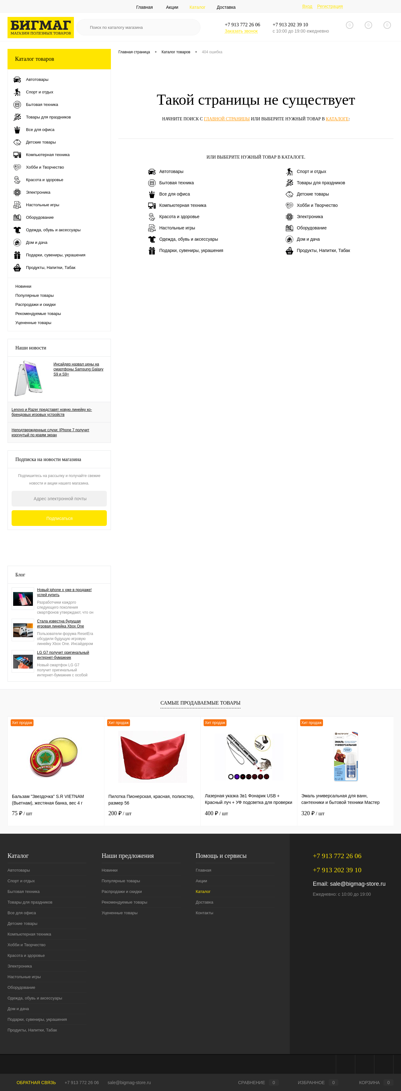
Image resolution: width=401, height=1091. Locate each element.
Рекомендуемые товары (38, 313)
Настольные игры (171, 228)
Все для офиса (169, 194)
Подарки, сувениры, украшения (185, 250)
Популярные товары (34, 295)
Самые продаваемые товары (200, 702)
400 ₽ (216, 813)
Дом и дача (303, 239)
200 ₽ (120, 813)
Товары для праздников (315, 183)
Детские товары (307, 194)
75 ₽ (22, 813)
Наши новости (30, 347)
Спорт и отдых (306, 172)
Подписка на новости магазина (48, 459)
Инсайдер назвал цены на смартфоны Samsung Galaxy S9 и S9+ (78, 369)
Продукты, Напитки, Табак (318, 250)
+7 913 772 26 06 (82, 1082)
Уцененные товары (33, 322)
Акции (172, 7)
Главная (144, 7)
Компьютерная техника (177, 205)
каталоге (337, 119)
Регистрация (330, 6)
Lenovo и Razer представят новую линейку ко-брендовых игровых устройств (52, 412)
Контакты (204, 912)
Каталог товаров (59, 59)
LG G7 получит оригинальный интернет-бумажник (63, 655)
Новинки (23, 286)
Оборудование (306, 228)
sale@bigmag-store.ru (357, 884)
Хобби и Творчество (312, 205)
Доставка (226, 7)
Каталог (198, 7)
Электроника (304, 217)
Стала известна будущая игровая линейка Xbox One (60, 623)
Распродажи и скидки (35, 304)
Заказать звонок (241, 31)
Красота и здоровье (174, 217)
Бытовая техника (171, 183)
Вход (307, 6)
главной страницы (227, 119)
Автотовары (166, 172)
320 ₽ (313, 813)
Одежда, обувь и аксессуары (183, 239)
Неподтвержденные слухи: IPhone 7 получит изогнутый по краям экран (50, 432)
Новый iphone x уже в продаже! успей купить (64, 592)
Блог (20, 574)
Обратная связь (32, 1082)
